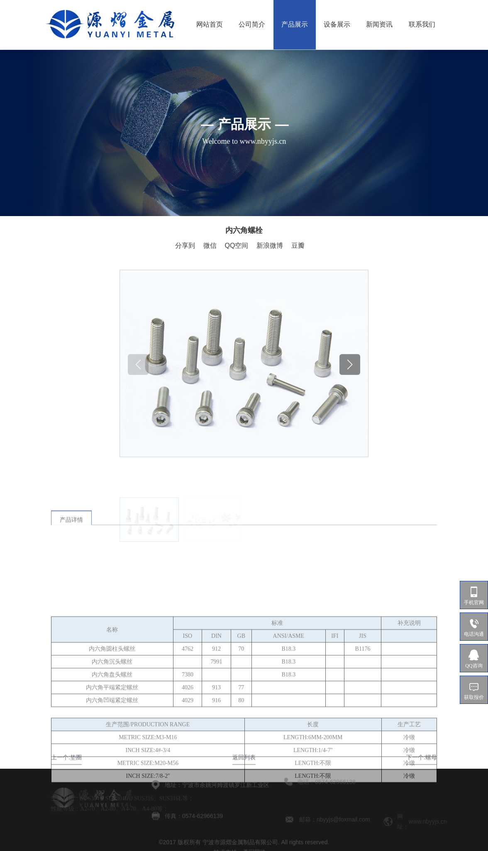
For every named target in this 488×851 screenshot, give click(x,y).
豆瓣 (298, 246)
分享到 (185, 246)
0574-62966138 (335, 772)
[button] (349, 407)
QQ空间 (237, 246)
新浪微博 (269, 246)
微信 (210, 246)
